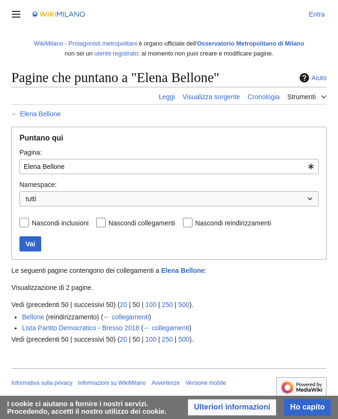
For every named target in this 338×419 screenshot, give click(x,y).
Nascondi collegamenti (142, 223)
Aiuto (312, 78)
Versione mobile (205, 383)
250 (167, 304)
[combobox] (169, 166)
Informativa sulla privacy (42, 383)
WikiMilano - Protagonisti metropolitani (85, 43)
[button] (232, 407)
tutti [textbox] (31, 199)
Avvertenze (165, 383)
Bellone (33, 317)
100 (151, 304)
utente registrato (116, 53)
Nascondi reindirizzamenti (233, 223)
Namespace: (38, 184)
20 (124, 304)
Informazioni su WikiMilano (112, 383)
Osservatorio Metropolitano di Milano (250, 43)
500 (183, 304)
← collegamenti (126, 317)
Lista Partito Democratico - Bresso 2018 (80, 328)
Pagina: (30, 152)
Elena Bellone (40, 114)
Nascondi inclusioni (60, 223)
